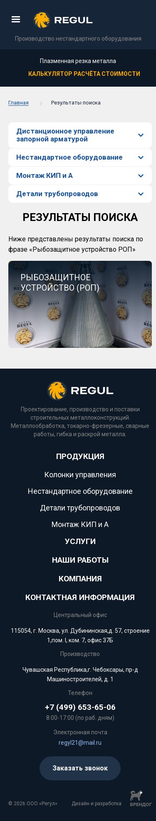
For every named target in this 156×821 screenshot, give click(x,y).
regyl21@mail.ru (80, 743)
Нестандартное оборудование (69, 157)
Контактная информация (80, 597)
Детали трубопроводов (57, 193)
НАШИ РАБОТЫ (80, 560)
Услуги (80, 541)
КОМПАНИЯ (80, 578)
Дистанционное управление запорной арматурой (65, 135)
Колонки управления (80, 474)
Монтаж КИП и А (44, 175)
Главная (18, 103)
